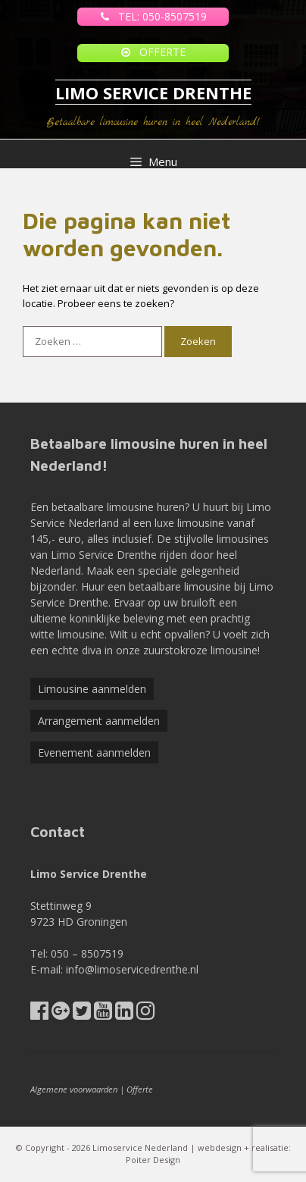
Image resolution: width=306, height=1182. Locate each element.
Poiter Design (153, 1159)
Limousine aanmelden (92, 689)
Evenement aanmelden (94, 752)
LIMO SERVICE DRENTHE (153, 92)
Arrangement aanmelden (99, 720)
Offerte (139, 1089)
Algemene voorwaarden (73, 1089)
